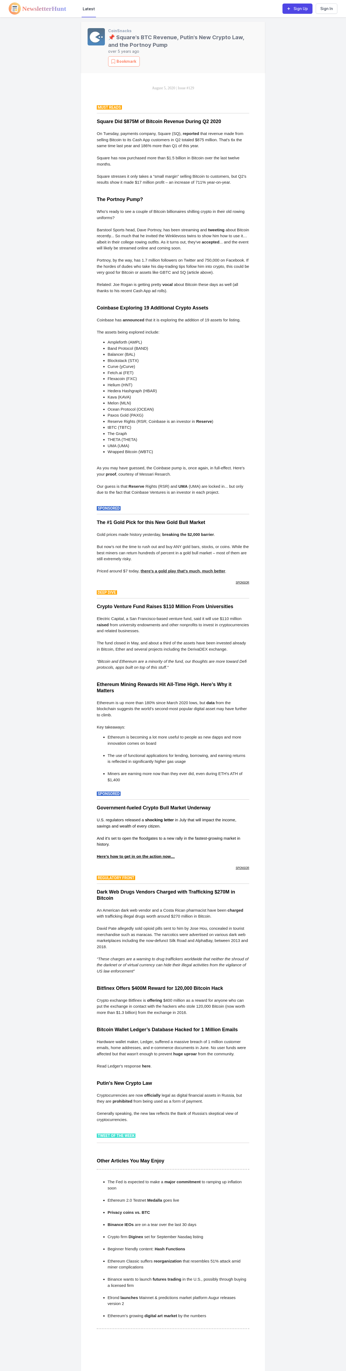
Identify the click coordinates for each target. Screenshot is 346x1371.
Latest (89, 8)
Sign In (326, 8)
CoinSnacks (120, 30)
